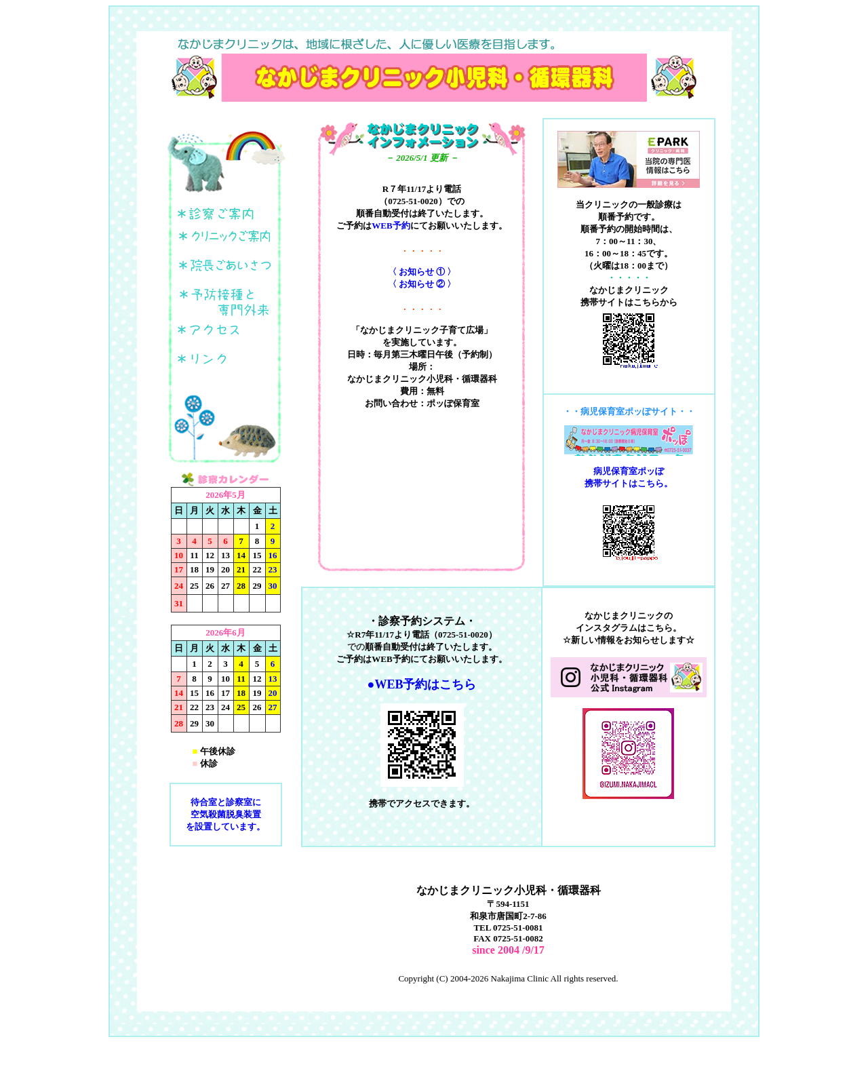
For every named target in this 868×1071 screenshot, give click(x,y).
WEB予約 (391, 225)
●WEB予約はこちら (422, 684)
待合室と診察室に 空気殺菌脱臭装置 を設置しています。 (225, 814)
